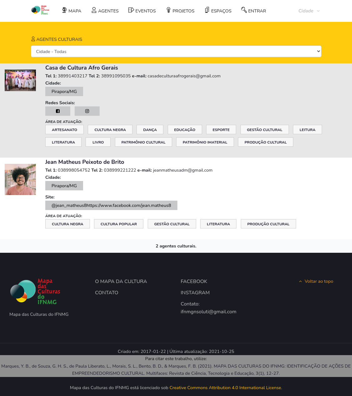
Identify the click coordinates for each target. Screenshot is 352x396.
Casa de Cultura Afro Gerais (81, 67)
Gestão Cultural (264, 129)
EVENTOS (142, 10)
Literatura (63, 142)
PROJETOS (180, 10)
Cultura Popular (119, 224)
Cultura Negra (110, 129)
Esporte (221, 129)
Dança (150, 129)
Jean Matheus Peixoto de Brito (84, 162)
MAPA (72, 10)
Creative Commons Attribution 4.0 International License (225, 387)
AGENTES (105, 10)
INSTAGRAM (195, 292)
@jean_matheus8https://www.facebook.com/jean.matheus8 (111, 205)
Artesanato (64, 129)
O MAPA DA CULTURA (121, 281)
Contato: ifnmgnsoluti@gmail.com (205, 308)
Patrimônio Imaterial (205, 142)
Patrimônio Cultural (143, 142)
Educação (185, 129)
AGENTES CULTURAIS (56, 39)
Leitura (307, 129)
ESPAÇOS (217, 10)
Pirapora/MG (64, 91)
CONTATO (106, 292)
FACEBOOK (194, 281)
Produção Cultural (266, 142)
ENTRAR (253, 10)
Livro (98, 142)
